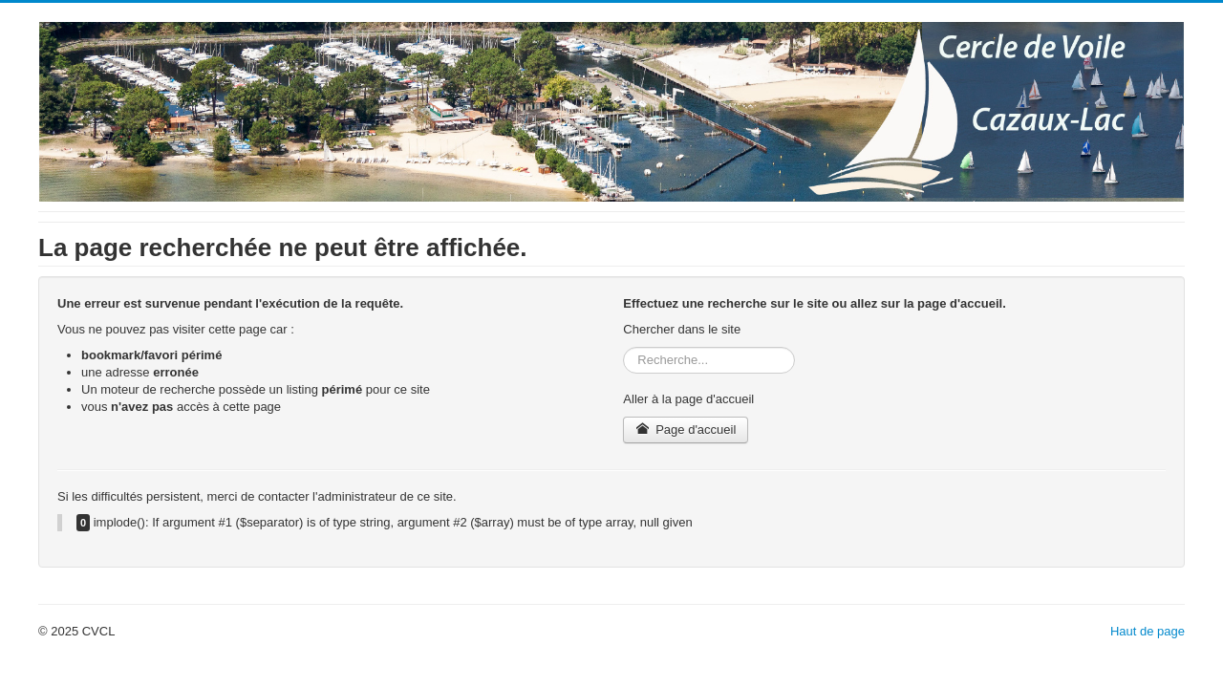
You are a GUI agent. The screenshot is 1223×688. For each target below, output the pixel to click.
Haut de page (1147, 631)
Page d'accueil (685, 429)
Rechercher (623, 347)
